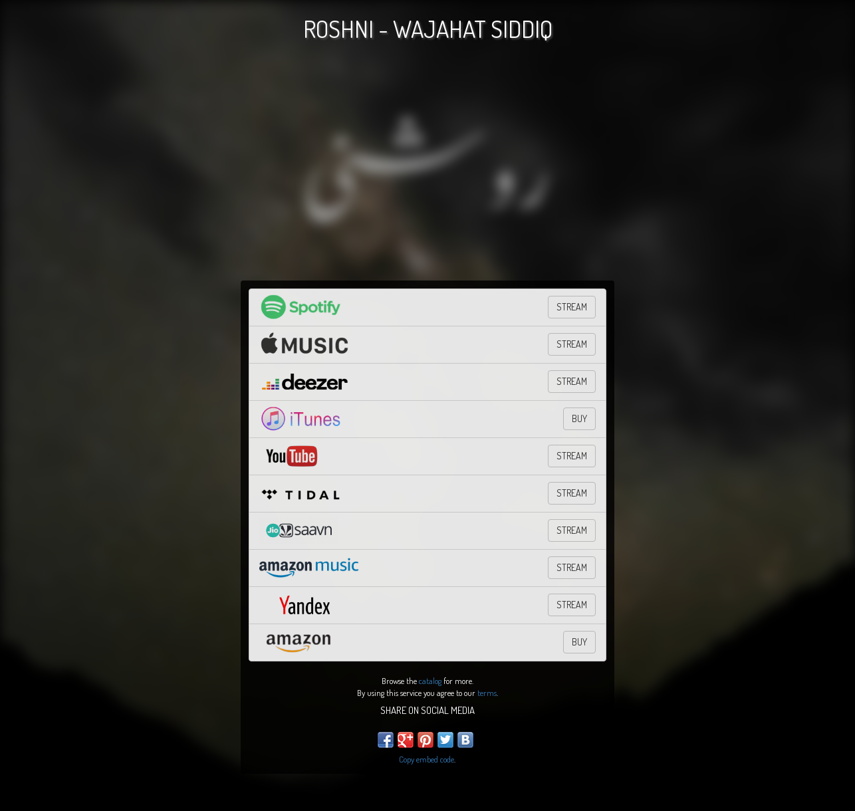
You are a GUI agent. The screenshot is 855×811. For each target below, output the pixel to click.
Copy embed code (426, 759)
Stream (571, 530)
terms (487, 692)
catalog (430, 680)
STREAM (571, 306)
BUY (579, 418)
